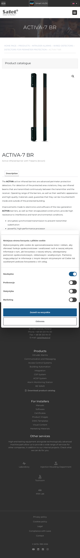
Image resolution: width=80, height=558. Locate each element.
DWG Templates (40, 421)
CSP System (40, 374)
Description (12, 173)
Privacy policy (40, 517)
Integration (40, 370)
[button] (74, 12)
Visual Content (40, 424)
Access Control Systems (40, 363)
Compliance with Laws (40, 531)
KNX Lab (40, 493)
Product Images (40, 417)
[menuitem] (75, 3)
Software (40, 409)
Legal (40, 526)
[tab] (12, 173)
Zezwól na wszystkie (40, 312)
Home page (10, 45)
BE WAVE (40, 386)
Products (24, 45)
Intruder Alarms (41, 45)
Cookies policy (40, 521)
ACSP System (40, 378)
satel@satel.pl (43, 337)
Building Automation (40, 366)
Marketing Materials (40, 428)
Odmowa (40, 321)
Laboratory (24, 467)
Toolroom (40, 480)
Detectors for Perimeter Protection (25, 49)
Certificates (40, 413)
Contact (40, 535)
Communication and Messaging (40, 359)
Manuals (40, 405)
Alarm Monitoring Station (40, 382)
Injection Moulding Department (55, 467)
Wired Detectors (63, 45)
